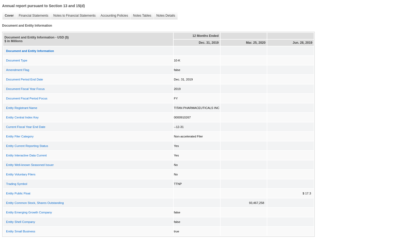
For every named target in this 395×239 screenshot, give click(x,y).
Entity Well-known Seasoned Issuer (30, 164)
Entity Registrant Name (21, 107)
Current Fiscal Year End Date (25, 126)
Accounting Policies (113, 16)
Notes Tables (140, 16)
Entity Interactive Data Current (26, 155)
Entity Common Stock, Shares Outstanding (35, 202)
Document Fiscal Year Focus (25, 88)
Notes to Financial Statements (73, 16)
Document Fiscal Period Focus (26, 98)
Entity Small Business (20, 231)
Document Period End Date (24, 79)
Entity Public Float (18, 193)
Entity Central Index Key (22, 117)
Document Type (16, 60)
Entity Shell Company (20, 221)
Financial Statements (32, 16)
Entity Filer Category (20, 136)
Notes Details (164, 16)
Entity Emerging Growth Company (29, 212)
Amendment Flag (17, 69)
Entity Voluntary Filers (20, 174)
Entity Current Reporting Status (27, 145)
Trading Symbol (16, 183)
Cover (8, 16)
